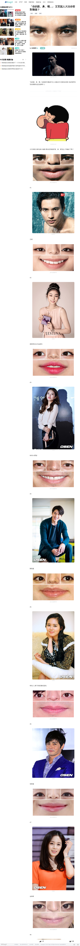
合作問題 (31, 944)
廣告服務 (37, 944)
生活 (44, 2)
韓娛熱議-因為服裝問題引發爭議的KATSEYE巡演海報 (14, 65)
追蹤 (42, 48)
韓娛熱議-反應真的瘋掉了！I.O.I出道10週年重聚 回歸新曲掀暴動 (14, 62)
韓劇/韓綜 (31, 2)
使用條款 (16, 944)
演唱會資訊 (50, 2)
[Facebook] (74, 944)
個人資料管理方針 (24, 944)
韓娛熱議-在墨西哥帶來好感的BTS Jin (12, 69)
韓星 (25, 2)
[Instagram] (78, 944)
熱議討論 (38, 2)
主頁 (16, 2)
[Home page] (9, 2)
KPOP (20, 2)
